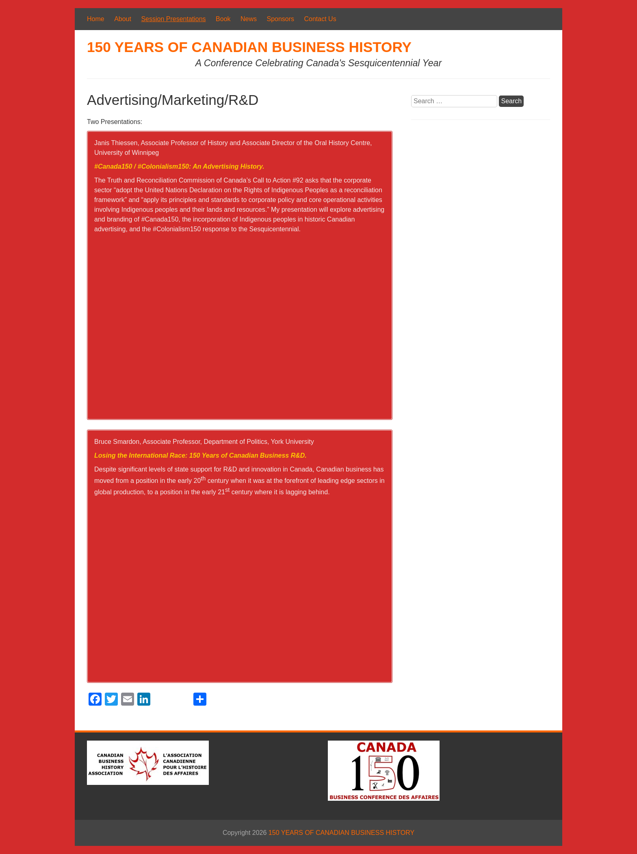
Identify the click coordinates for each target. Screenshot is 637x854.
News (248, 18)
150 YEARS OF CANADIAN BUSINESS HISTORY (249, 47)
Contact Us (320, 18)
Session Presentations (173, 18)
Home (95, 18)
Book (223, 18)
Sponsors (280, 18)
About (122, 18)
